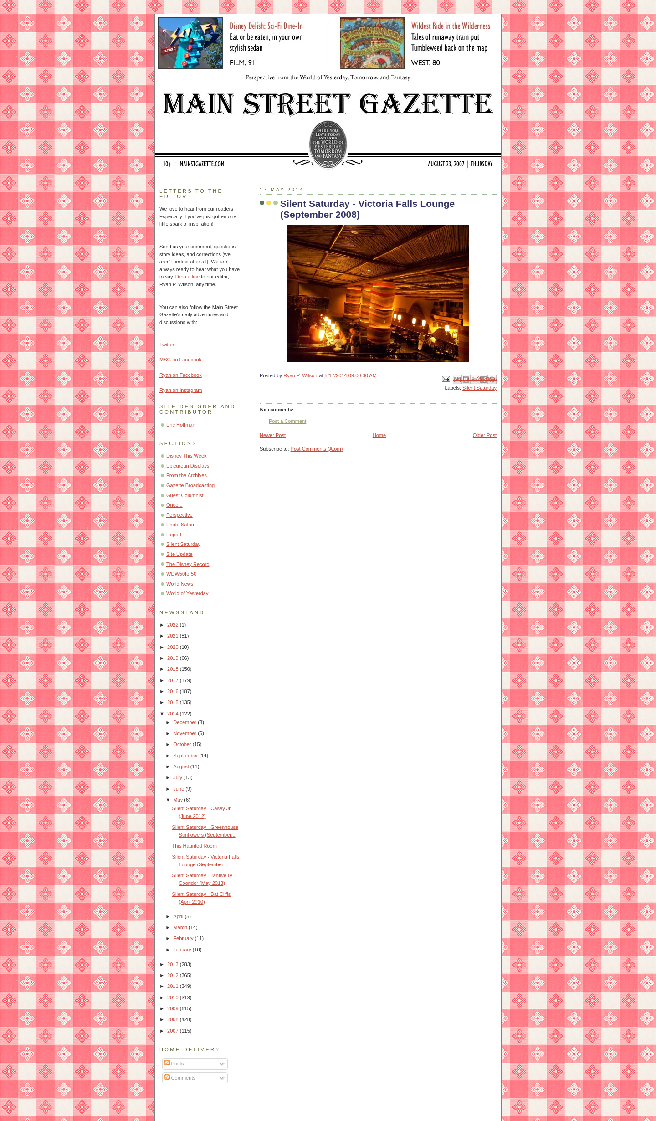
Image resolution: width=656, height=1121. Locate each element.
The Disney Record (188, 564)
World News (179, 583)
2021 (173, 635)
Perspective (179, 515)
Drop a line (187, 276)
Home (379, 435)
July (178, 777)
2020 (173, 647)
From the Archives (186, 475)
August (181, 766)
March (181, 927)
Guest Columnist (185, 495)
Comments (179, 1077)
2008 (173, 1019)
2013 (173, 964)
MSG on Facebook (180, 359)
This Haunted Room (194, 845)
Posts (174, 1063)
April (178, 916)
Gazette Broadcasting (190, 485)
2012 (173, 975)
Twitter (166, 344)
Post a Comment (287, 421)
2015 (173, 702)
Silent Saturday (479, 388)
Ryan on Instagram (180, 390)
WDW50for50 (181, 573)
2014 (173, 713)
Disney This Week (186, 455)
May (178, 799)
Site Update (179, 554)
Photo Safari (180, 524)
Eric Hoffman (180, 424)
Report (173, 534)
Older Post (485, 435)
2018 (173, 669)
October (182, 744)
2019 (173, 658)
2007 (173, 1031)
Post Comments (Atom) (317, 449)
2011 (173, 986)
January (182, 949)
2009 (173, 1008)
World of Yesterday (187, 593)
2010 (173, 997)
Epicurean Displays (188, 465)
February (184, 938)
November (185, 733)
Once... (174, 505)
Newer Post (273, 435)
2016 (173, 691)
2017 (173, 680)
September (186, 755)
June (179, 789)
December (185, 722)
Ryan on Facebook (180, 375)
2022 (173, 624)
